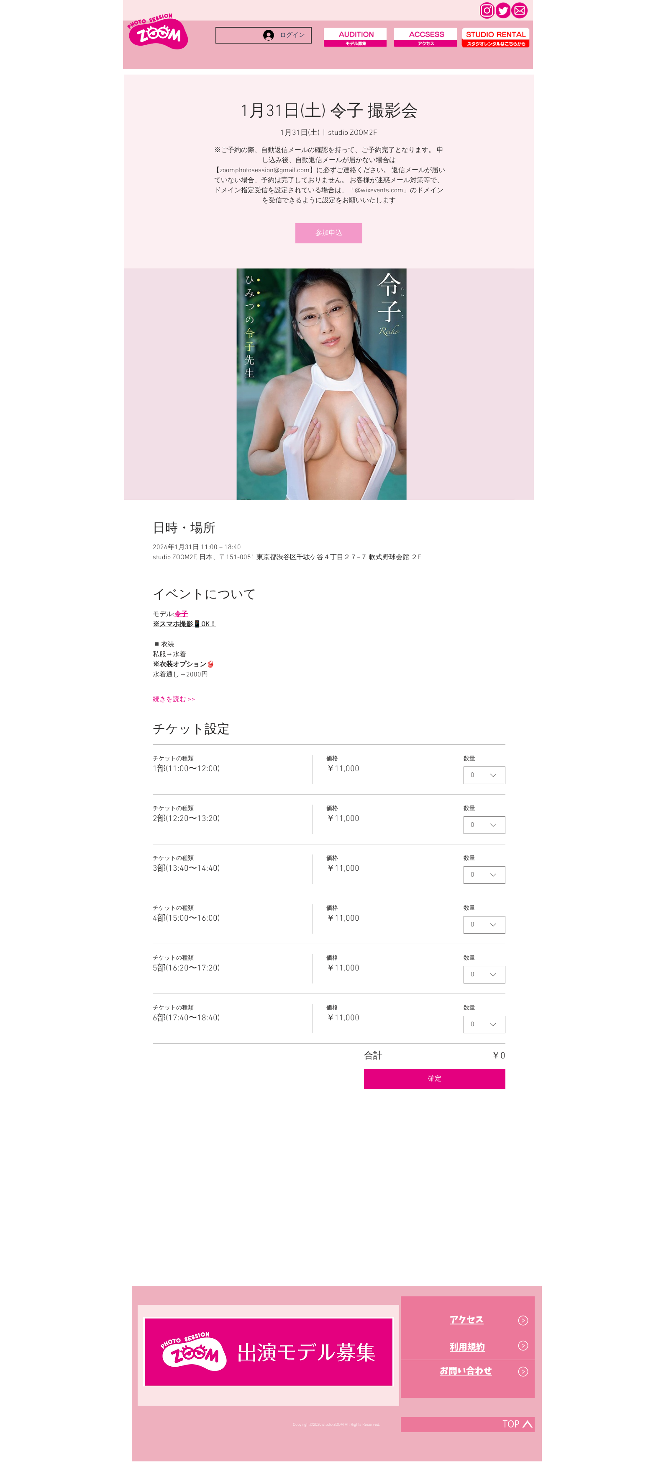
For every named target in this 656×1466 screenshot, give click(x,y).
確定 (434, 1079)
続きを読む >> (174, 699)
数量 (469, 758)
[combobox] (484, 775)
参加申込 (328, 233)
